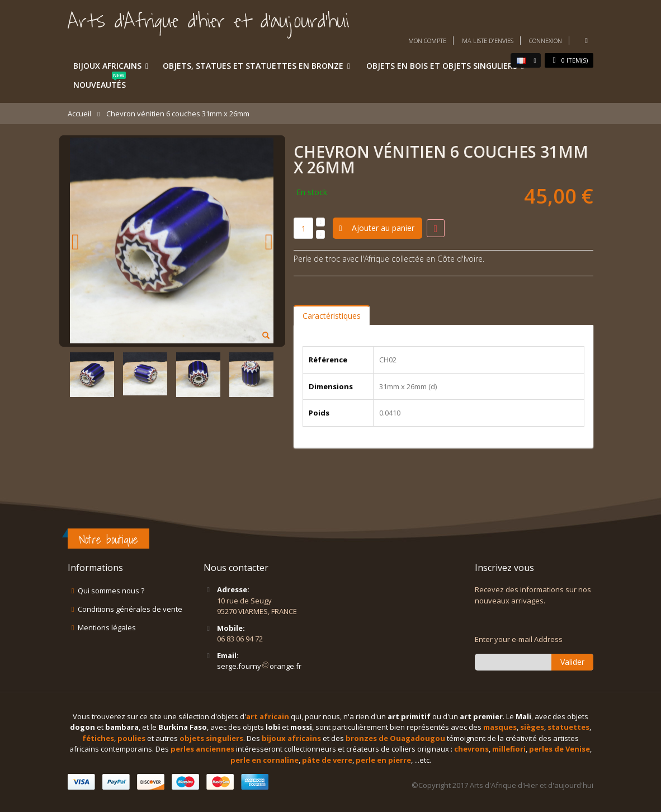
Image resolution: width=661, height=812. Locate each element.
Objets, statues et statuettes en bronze (253, 65)
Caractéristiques (332, 315)
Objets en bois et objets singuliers (441, 65)
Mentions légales (107, 627)
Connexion (545, 40)
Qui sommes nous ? (111, 591)
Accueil (79, 113)
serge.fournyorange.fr (259, 666)
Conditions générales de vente (130, 609)
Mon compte (427, 40)
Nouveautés (99, 82)
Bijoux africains (107, 65)
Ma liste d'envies (487, 40)
